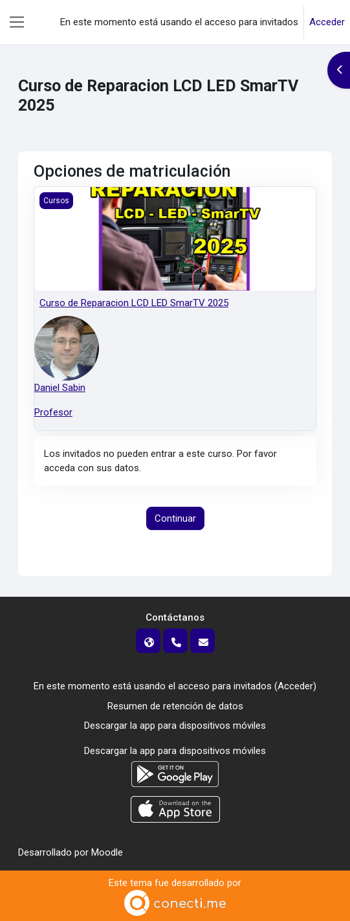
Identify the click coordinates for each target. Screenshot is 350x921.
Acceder (327, 22)
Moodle (107, 852)
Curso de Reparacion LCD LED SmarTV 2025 (133, 303)
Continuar (175, 518)
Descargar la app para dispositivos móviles (175, 725)
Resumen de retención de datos (175, 706)
